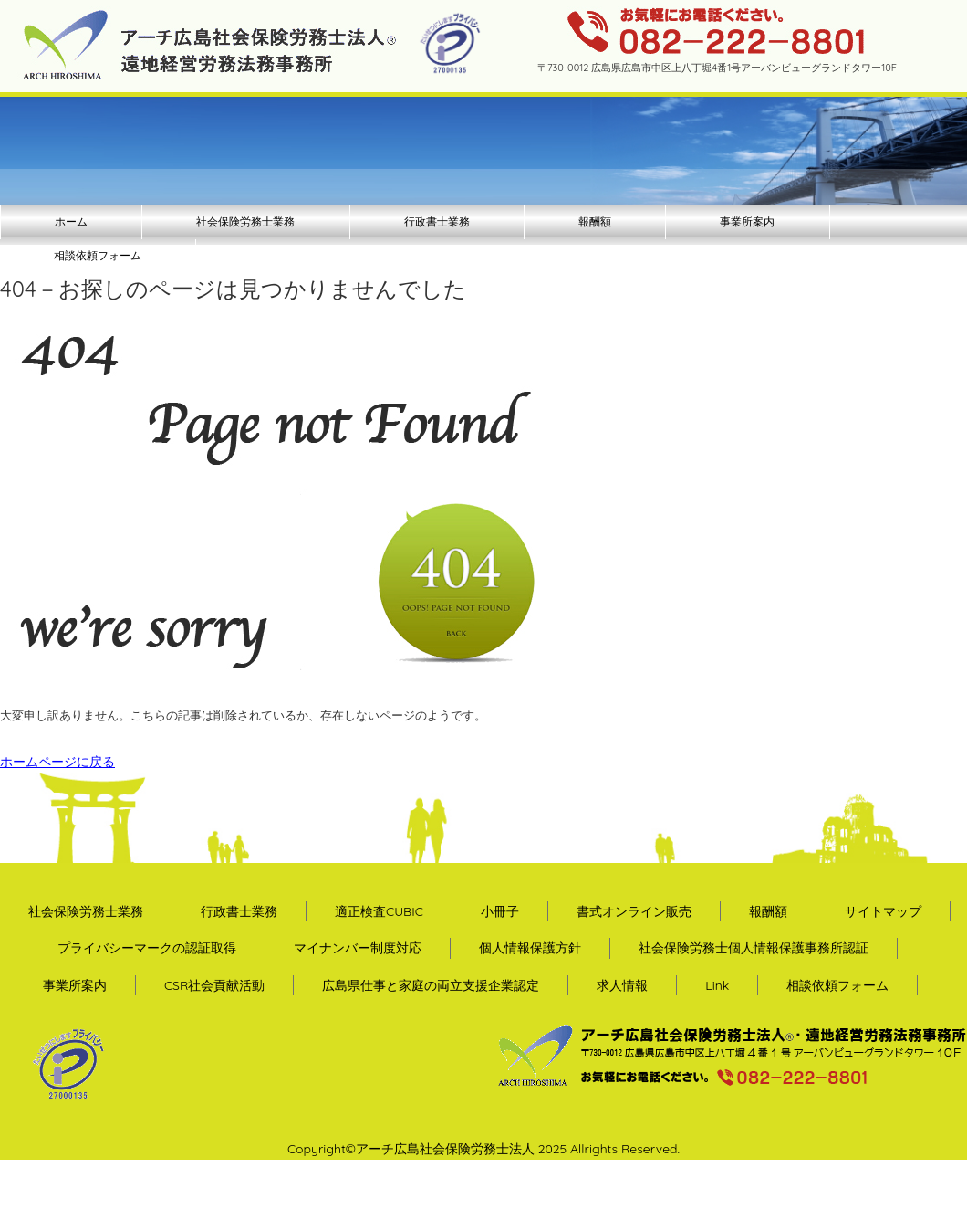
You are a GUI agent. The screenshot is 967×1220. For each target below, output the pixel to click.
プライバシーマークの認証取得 (146, 948)
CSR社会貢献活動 (214, 985)
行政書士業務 (437, 221)
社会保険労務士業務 (245, 221)
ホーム (71, 221)
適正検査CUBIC (379, 911)
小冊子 (500, 911)
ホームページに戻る (57, 761)
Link (717, 985)
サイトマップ (883, 911)
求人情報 (622, 985)
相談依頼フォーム (97, 255)
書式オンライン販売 (634, 911)
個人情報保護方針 (530, 948)
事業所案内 (747, 221)
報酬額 (594, 221)
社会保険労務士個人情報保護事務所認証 (753, 948)
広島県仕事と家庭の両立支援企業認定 (430, 985)
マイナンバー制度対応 (357, 948)
